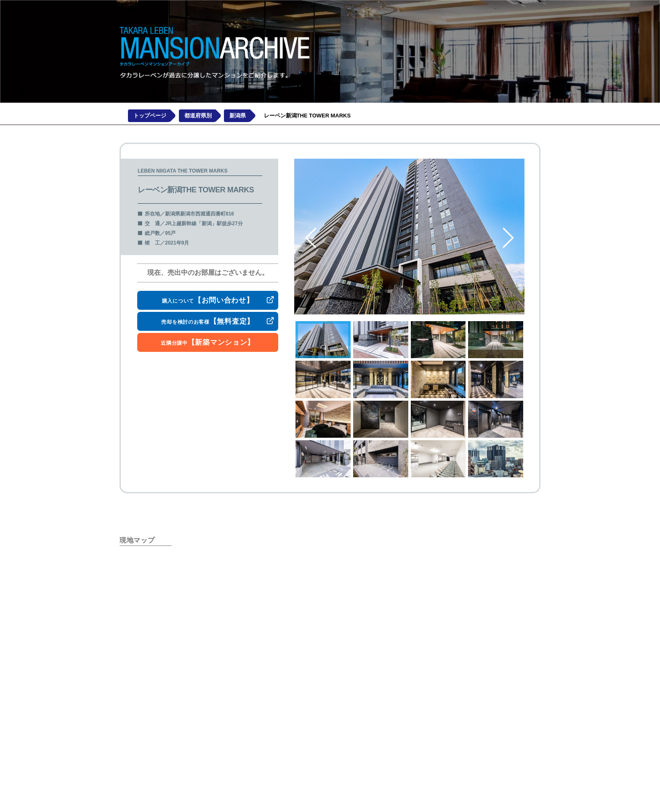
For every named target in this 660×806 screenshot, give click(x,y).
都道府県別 (198, 116)
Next (508, 237)
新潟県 (237, 116)
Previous (311, 237)
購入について (208, 300)
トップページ (149, 116)
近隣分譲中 (208, 342)
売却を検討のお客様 (207, 321)
